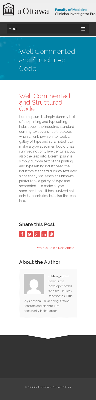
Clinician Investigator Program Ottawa (49, 387)
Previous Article (44, 248)
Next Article (67, 248)
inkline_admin (59, 276)
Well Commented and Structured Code (44, 102)
